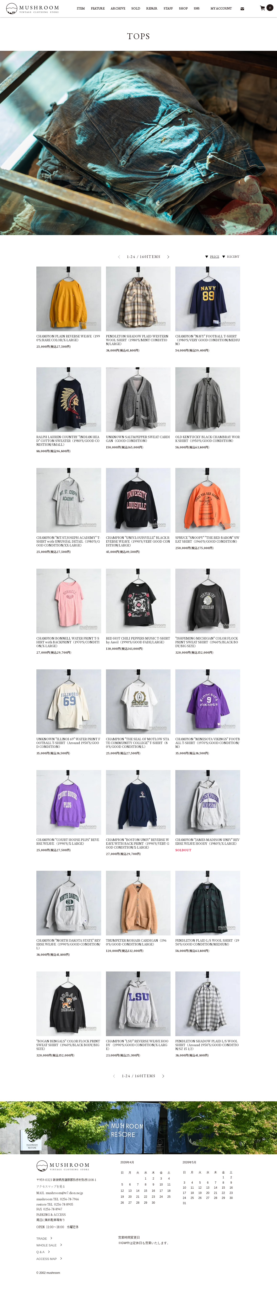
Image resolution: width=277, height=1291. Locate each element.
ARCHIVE (118, 8)
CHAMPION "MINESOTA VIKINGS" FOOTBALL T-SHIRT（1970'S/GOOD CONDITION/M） (207, 743)
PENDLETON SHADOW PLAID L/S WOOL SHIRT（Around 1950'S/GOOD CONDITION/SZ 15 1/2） (207, 1045)
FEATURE (98, 8)
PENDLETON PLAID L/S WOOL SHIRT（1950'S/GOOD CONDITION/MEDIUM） (207, 942)
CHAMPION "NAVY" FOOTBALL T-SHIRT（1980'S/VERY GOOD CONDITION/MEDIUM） (207, 340)
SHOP (183, 8)
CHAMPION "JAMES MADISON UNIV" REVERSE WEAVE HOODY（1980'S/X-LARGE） (207, 841)
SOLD (135, 8)
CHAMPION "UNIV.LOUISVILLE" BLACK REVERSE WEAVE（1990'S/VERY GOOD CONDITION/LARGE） (138, 541)
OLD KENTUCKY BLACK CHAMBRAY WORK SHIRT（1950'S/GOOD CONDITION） (207, 439)
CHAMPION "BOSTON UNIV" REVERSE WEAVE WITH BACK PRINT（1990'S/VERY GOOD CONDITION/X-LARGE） (137, 843)
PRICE (214, 257)
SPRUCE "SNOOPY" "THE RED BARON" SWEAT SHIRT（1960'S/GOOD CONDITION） (207, 539)
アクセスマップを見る (50, 1186)
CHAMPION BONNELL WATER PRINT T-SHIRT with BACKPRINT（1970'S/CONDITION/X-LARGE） (68, 642)
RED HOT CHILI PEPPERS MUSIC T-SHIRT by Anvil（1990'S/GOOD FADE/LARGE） (138, 640)
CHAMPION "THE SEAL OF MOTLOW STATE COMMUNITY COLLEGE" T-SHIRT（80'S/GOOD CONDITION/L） (137, 743)
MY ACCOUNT (221, 8)
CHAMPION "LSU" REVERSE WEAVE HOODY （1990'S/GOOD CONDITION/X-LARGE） (137, 1045)
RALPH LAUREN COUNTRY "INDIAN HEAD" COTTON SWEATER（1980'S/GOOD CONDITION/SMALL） (68, 441)
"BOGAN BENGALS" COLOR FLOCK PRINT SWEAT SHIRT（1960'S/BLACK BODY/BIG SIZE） (68, 1045)
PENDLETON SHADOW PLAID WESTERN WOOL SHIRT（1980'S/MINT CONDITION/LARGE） (137, 340)
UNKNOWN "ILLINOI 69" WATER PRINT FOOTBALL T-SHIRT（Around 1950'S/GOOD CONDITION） (68, 743)
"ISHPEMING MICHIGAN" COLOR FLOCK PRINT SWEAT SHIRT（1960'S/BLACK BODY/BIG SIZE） (206, 642)
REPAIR (151, 8)
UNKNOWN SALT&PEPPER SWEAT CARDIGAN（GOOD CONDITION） (138, 439)
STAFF (168, 8)
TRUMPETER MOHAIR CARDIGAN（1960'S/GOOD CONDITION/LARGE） (136, 942)
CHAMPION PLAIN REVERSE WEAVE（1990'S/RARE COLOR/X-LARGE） (68, 338)
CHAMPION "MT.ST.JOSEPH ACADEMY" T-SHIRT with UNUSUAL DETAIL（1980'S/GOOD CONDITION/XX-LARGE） (68, 541)
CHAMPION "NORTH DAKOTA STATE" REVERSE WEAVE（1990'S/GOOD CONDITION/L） (68, 944)
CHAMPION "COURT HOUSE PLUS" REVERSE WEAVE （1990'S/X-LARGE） (67, 841)
